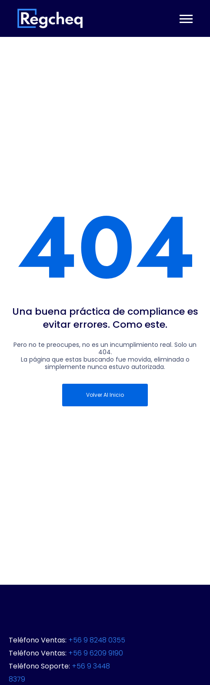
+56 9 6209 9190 (95, 653)
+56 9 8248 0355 (96, 640)
